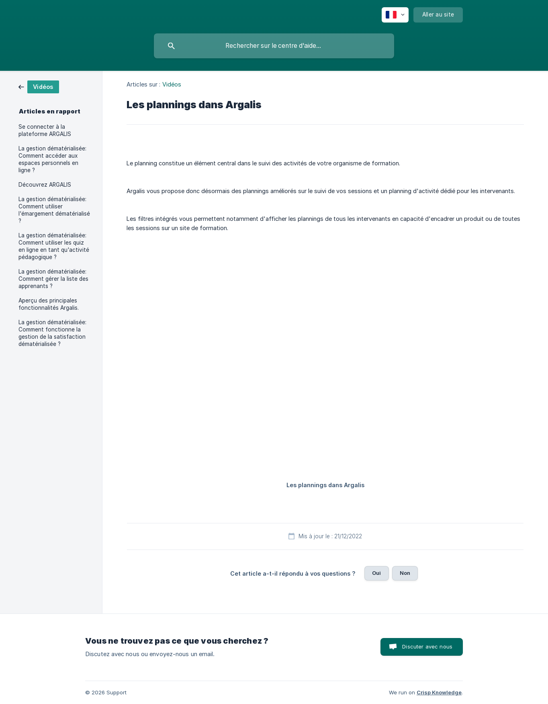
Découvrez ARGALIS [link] (44, 184)
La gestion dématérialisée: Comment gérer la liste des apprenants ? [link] (53, 278)
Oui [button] (376, 573)
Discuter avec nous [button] (427, 646)
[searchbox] (274, 45)
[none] (395, 15)
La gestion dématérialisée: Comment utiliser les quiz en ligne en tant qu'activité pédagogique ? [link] (53, 246)
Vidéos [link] (172, 84)
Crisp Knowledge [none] (439, 692)
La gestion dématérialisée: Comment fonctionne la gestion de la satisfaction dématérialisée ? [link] (52, 333)
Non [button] (405, 573)
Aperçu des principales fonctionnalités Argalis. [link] (48, 304)
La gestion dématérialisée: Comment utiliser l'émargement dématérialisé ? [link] (54, 210)
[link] (38, 86)
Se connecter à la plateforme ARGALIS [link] (44, 130)
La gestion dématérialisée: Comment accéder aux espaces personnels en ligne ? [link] (52, 159)
